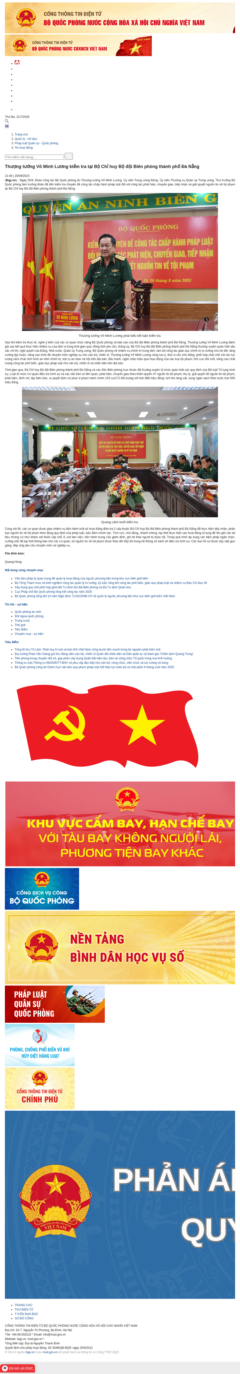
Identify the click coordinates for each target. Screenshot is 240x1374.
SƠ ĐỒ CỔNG (24, 1318)
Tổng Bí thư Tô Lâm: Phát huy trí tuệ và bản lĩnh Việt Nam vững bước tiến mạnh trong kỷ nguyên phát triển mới (87, 649)
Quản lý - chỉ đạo (28, 84)
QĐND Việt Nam (25, 73)
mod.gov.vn (50, 1352)
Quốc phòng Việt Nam (31, 79)
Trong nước (22, 620)
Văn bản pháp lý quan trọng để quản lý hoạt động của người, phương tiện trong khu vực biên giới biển (81, 578)
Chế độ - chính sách (30, 95)
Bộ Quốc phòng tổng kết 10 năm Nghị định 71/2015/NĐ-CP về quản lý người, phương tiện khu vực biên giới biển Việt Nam (95, 596)
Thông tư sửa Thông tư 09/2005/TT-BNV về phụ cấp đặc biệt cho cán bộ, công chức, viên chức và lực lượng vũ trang (91, 662)
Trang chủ (21, 134)
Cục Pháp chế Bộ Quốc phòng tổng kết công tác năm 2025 (53, 591)
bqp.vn (30, 1352)
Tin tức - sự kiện (27, 68)
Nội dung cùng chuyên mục (24, 570)
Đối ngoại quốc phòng (29, 616)
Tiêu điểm (21, 629)
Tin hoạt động (24, 147)
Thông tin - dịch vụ (29, 100)
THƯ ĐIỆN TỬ (24, 1309)
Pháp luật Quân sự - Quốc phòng (36, 143)
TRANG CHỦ (23, 1305)
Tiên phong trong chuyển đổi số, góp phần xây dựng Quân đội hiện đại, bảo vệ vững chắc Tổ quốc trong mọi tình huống (93, 658)
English (20, 108)
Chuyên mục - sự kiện (29, 634)
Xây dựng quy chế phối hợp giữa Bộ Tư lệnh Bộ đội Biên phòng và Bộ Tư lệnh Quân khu (73, 587)
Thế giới (20, 625)
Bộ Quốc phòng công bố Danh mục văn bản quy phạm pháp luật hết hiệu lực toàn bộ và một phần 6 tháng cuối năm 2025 (94, 667)
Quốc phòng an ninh (28, 612)
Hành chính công (28, 89)
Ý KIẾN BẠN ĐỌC (26, 1314)
